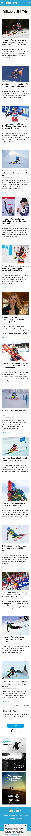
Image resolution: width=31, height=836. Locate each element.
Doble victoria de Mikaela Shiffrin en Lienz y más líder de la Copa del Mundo (15, 684)
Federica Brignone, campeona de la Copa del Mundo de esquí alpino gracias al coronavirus (15, 594)
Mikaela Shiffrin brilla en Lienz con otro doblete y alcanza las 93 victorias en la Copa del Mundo (15, 42)
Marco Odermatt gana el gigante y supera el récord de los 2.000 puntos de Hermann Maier (15, 268)
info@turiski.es (18, 818)
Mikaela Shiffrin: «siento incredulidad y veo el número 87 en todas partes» (14, 319)
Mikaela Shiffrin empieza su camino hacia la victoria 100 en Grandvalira (14, 221)
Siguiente (26, 705)
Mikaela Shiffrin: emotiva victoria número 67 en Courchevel (15, 504)
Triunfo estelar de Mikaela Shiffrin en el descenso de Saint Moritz (15, 85)
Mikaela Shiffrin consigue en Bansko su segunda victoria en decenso (14, 639)
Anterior (15, 705)
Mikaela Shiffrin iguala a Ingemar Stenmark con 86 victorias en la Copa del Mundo (15, 365)
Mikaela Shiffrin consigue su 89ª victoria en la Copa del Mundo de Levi (15, 173)
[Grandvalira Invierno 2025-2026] (14, 770)
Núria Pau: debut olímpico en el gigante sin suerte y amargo (14, 459)
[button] (29, 2)
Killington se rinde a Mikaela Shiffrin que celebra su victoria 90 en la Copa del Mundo (15, 126)
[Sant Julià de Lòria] (14, 804)
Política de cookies (14, 834)
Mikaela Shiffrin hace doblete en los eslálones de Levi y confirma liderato (14, 413)
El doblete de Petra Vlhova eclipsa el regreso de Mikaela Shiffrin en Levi (15, 548)
